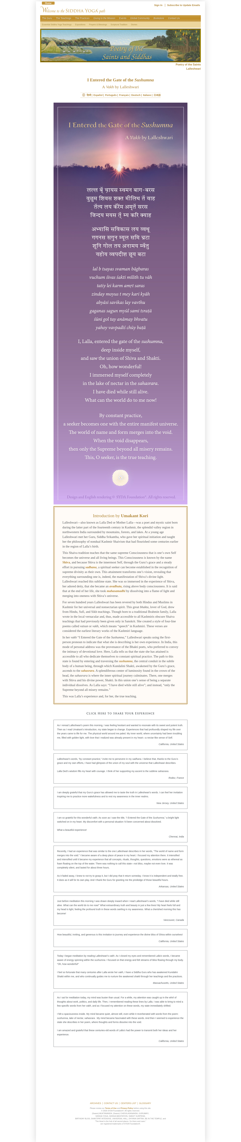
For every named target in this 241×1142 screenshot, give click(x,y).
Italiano (147, 95)
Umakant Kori (134, 515)
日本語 (157, 95)
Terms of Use (111, 1108)
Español (98, 95)
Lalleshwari (193, 68)
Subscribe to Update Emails (183, 5)
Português (111, 95)
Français (124, 95)
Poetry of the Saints (188, 64)
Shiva (66, 562)
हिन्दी (89, 95)
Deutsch (135, 95)
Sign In (158, 5)
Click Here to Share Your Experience (120, 713)
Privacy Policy (127, 1108)
